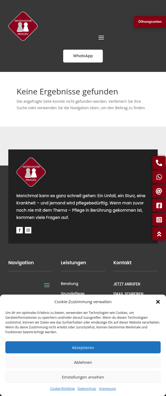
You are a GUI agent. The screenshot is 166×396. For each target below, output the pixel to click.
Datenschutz (87, 388)
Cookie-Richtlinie (62, 388)
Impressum (107, 388)
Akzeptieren (83, 347)
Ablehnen (83, 362)
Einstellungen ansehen (83, 377)
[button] (158, 302)
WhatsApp (83, 55)
